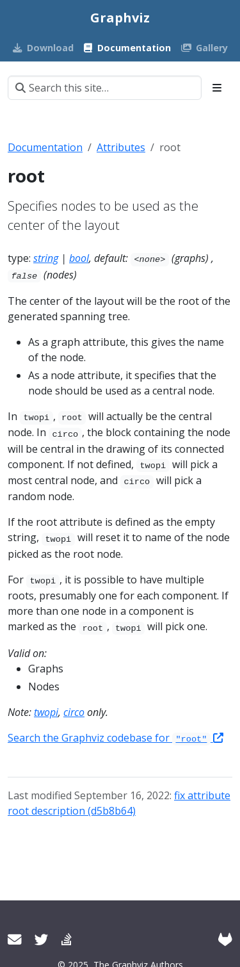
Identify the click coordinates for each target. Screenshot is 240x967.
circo (73, 712)
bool (79, 258)
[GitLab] (225, 939)
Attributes (121, 147)
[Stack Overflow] (66, 939)
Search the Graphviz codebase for (115, 738)
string (45, 258)
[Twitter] (42, 939)
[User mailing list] (15, 939)
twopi (46, 712)
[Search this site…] (105, 88)
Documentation (45, 147)
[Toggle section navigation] (217, 87)
